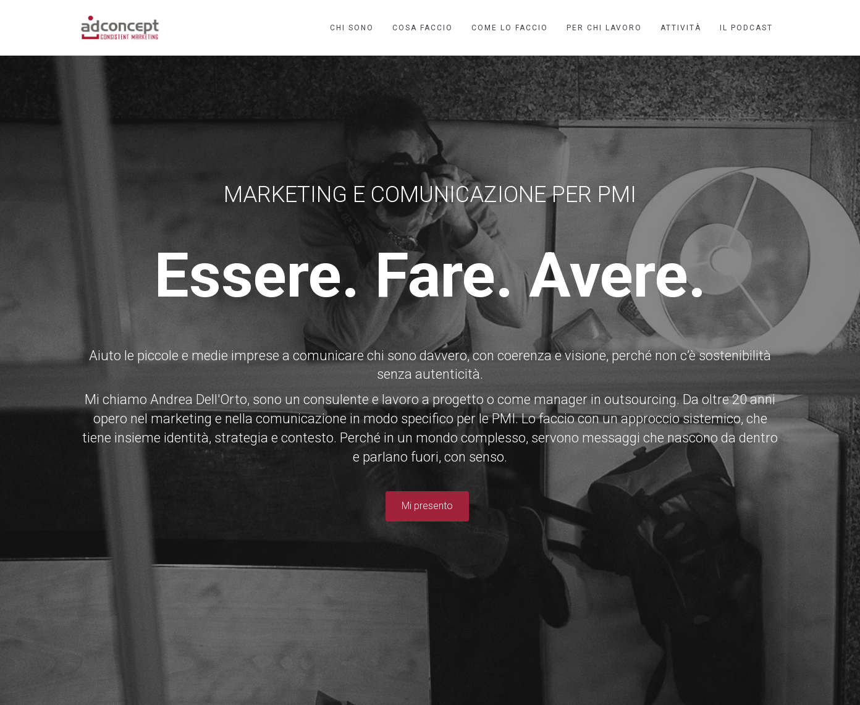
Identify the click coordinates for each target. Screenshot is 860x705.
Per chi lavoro (604, 27)
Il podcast (746, 27)
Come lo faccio (509, 27)
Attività (680, 27)
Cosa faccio (422, 27)
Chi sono (352, 27)
